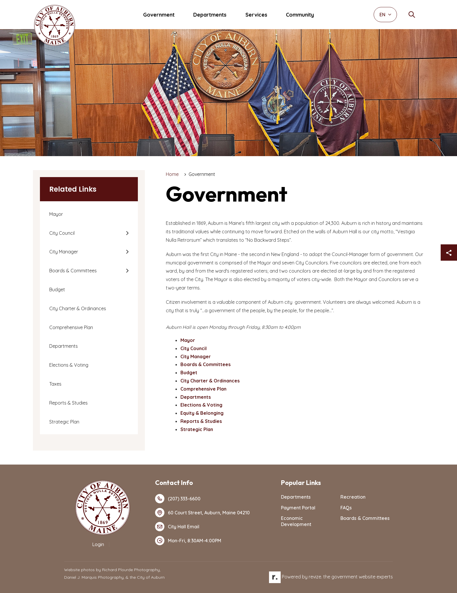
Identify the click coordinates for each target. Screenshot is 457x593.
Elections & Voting (68, 365)
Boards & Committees (73, 270)
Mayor (56, 214)
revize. (315, 577)
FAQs (346, 508)
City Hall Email (177, 526)
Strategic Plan (64, 422)
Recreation (352, 497)
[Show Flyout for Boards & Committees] (127, 271)
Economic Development (296, 521)
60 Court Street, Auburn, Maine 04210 (202, 512)
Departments (209, 14)
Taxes (55, 384)
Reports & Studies (68, 403)
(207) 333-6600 (178, 498)
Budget (57, 289)
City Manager (63, 252)
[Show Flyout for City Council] (127, 233)
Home (172, 174)
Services (256, 14)
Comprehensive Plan (71, 327)
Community (300, 14)
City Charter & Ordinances (77, 308)
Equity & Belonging (202, 413)
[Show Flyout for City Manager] (127, 252)
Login (98, 544)
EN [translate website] (385, 14)
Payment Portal (298, 508)
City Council (62, 233)
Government (159, 14)
